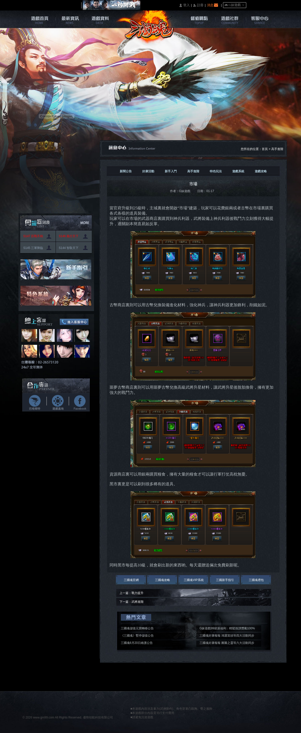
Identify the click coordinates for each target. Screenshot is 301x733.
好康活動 (148, 171)
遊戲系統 (238, 171)
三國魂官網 (131, 580)
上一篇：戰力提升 (132, 593)
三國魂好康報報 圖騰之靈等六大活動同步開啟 (227, 643)
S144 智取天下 (68, 248)
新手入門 (171, 171)
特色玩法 (216, 171)
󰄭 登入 (184, 5)
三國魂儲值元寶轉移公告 (137, 628)
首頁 (265, 149)
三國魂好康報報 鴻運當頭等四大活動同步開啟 (227, 636)
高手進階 (277, 149)
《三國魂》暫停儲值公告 (137, 635)
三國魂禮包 (256, 580)
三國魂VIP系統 (194, 580)
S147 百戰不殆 (33, 236)
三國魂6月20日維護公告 (137, 643)
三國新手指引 (225, 580)
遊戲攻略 (261, 171)
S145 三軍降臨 (33, 248)
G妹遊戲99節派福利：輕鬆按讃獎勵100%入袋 (227, 629)
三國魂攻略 (162, 580)
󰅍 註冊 (198, 5)
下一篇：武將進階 (132, 602)
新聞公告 (126, 171)
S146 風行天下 (68, 236)
